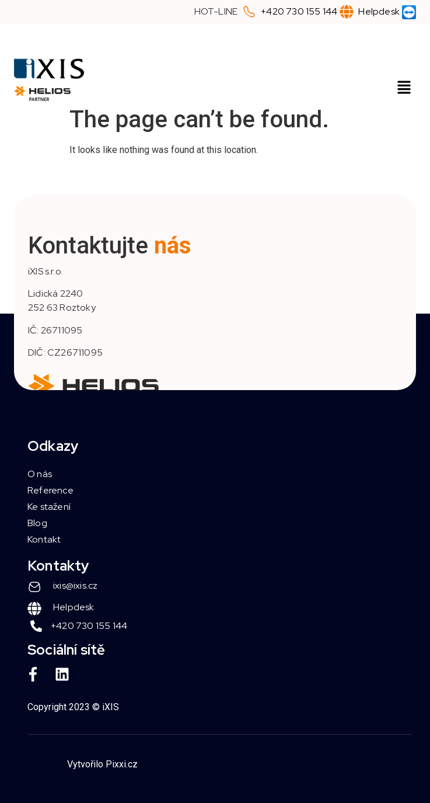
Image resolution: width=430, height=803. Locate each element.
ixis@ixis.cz (75, 585)
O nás (39, 474)
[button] (404, 88)
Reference (50, 490)
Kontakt (44, 539)
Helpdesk (379, 11)
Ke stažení (49, 506)
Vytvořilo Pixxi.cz (102, 764)
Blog (37, 523)
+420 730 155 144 (299, 11)
